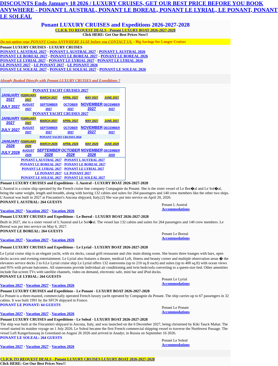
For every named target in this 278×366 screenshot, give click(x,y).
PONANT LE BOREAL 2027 (41, 164)
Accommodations (176, 209)
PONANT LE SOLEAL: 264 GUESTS (31, 338)
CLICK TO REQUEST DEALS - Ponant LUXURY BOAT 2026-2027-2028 (115, 30)
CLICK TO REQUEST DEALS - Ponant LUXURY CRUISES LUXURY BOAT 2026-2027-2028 (77, 359)
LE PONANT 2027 (48, 173)
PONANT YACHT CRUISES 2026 (60, 136)
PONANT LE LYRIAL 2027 (42, 169)
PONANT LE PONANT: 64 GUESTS (30, 305)
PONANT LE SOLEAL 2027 (41, 177)
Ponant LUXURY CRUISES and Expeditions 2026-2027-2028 (115, 24)
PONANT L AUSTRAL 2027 (41, 160)
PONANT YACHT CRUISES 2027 (60, 90)
